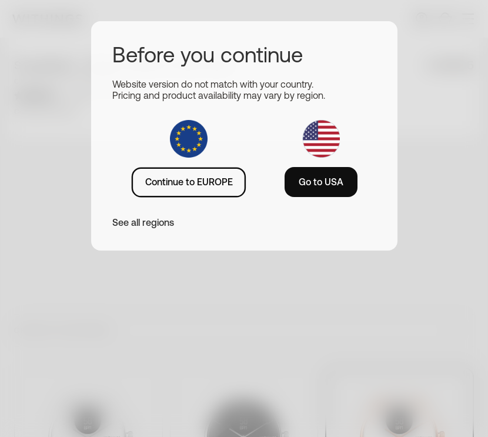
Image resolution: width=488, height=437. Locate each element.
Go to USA (321, 181)
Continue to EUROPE (189, 181)
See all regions (143, 222)
